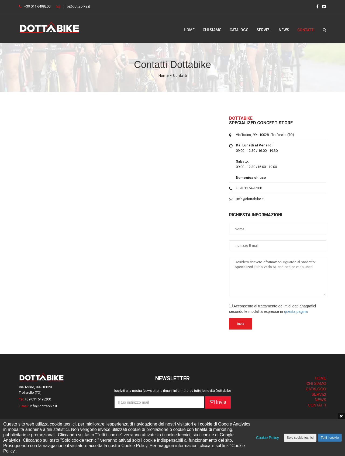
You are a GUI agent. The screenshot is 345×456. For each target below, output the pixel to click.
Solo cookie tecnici (300, 438)
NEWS (320, 399)
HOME (320, 378)
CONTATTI (317, 405)
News (284, 30)
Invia (218, 402)
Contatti (306, 30)
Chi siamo (212, 30)
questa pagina (296, 311)
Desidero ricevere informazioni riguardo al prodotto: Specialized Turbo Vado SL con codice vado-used (277, 276)
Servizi (264, 30)
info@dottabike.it (76, 6)
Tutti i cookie (330, 438)
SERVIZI (319, 394)
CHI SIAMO (316, 383)
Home (189, 30)
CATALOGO (316, 389)
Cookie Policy (267, 438)
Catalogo (239, 30)
